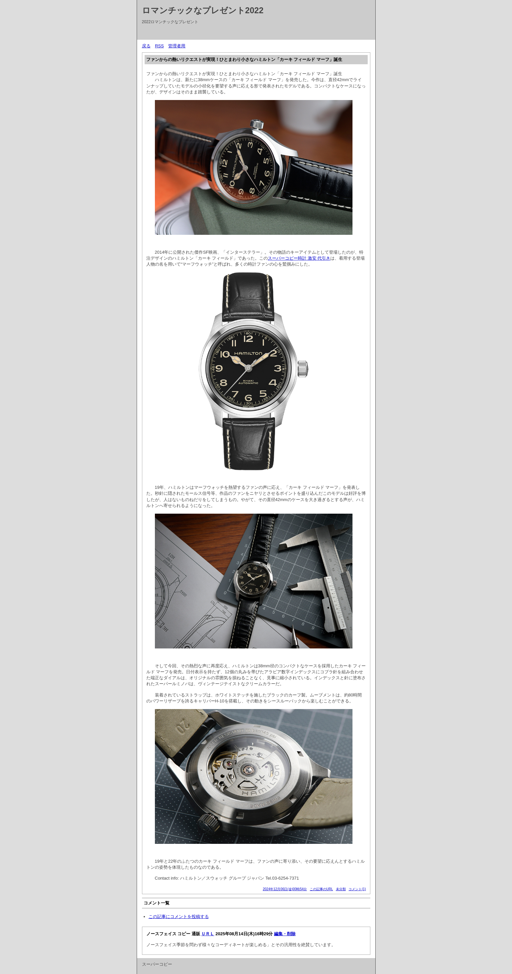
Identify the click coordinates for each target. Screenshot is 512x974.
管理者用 (176, 45)
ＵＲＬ (207, 933)
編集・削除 (285, 933)
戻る (146, 45)
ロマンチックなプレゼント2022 (203, 10)
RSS (159, 45)
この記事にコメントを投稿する (179, 916)
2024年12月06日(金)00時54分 (285, 889)
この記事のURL (321, 889)
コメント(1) (357, 889)
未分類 (341, 889)
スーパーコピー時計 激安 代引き (299, 258)
